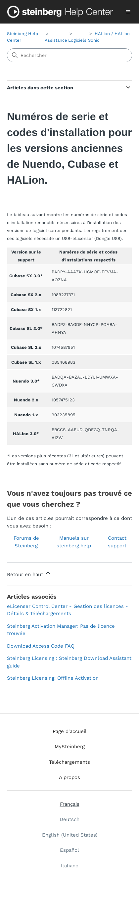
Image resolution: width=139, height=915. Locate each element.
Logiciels (77, 40)
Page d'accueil (70, 731)
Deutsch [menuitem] (69, 819)
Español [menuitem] (69, 850)
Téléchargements (69, 762)
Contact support (117, 542)
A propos (69, 777)
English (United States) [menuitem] (69, 835)
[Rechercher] (69, 55)
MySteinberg (70, 747)
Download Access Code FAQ (40, 646)
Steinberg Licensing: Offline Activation (53, 678)
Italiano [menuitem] (69, 866)
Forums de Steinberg (26, 542)
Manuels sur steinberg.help (74, 542)
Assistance (56, 40)
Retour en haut (29, 573)
